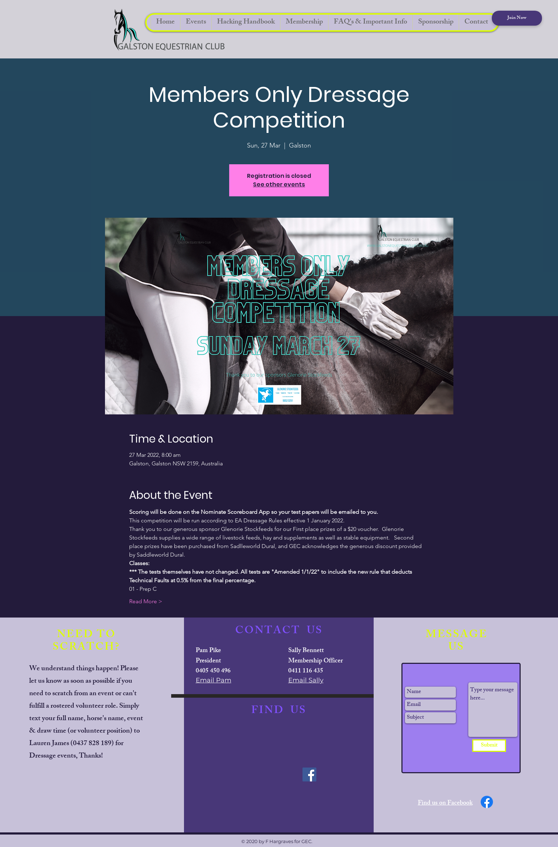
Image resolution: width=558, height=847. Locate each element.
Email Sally (305, 680)
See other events (279, 184)
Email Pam (213, 680)
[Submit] (489, 745)
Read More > (145, 601)
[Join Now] (517, 18)
